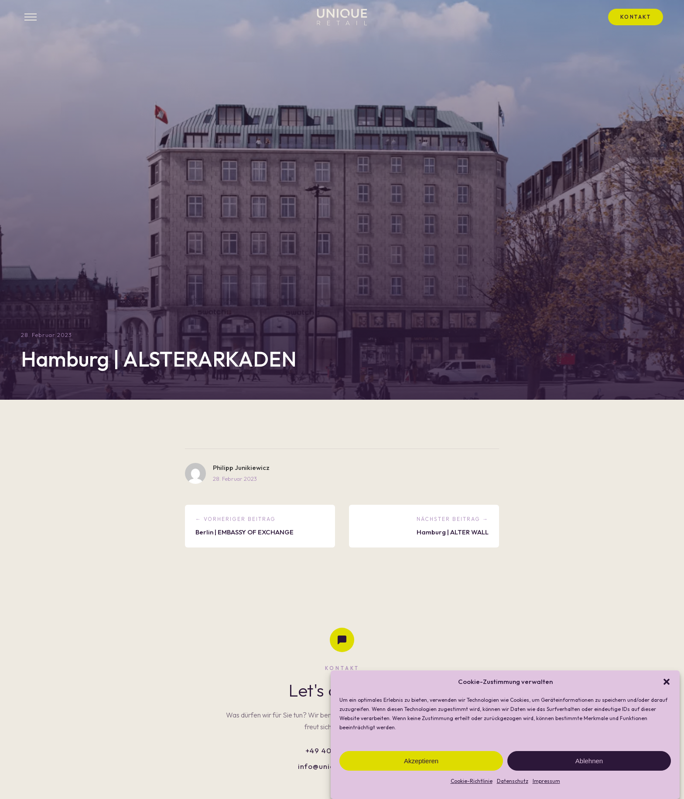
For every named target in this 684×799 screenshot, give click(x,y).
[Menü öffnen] (30, 17)
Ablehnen (589, 772)
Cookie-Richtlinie (471, 792)
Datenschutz (512, 792)
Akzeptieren (421, 772)
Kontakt (635, 17)
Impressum (546, 792)
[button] (666, 693)
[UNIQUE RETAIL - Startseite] (342, 17)
